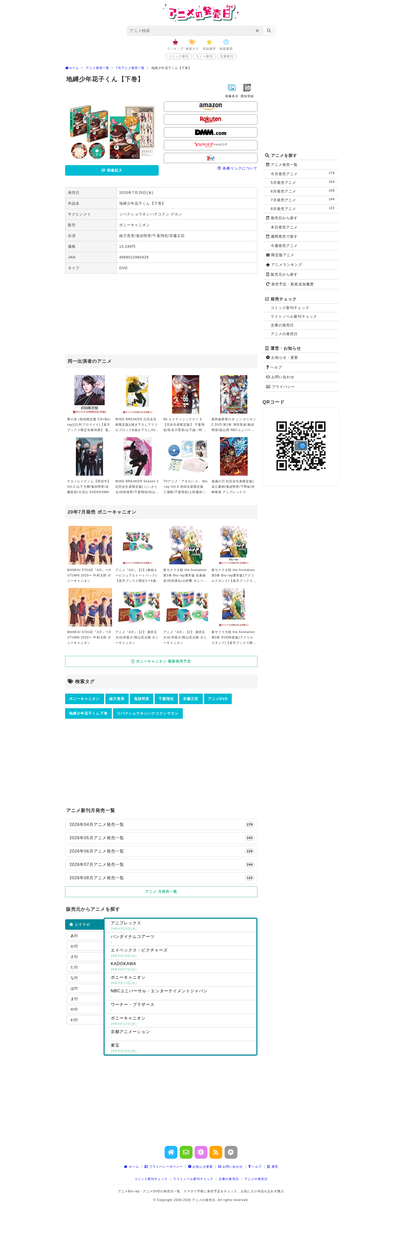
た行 (74, 967)
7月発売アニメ (304, 199)
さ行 (74, 957)
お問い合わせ (280, 377)
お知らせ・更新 (282, 357)
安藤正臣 (190, 699)
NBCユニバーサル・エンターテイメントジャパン (182, 994)
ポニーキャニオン (84, 699)
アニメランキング (284, 265)
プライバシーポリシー (163, 1166)
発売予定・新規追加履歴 (290, 284)
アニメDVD (218, 699)
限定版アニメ (280, 255)
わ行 (74, 1020)
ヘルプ (274, 367)
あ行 (74, 936)
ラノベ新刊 (204, 56)
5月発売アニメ (304, 182)
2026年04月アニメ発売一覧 (162, 824)
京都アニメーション (182, 1034)
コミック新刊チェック (290, 308)
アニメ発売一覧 (282, 165)
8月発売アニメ (304, 208)
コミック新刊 (179, 56)
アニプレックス (182, 926)
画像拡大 (111, 170)
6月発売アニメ (304, 190)
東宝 (182, 1048)
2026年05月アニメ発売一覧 (162, 838)
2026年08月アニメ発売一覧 (162, 878)
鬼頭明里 (141, 699)
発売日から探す (282, 218)
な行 (74, 978)
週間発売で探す (282, 236)
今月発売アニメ (304, 173)
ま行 (74, 999)
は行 (74, 988)
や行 (74, 1009)
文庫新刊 (226, 56)
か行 (74, 946)
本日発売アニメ (284, 227)
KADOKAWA (182, 967)
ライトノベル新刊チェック (294, 316)
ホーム (131, 1166)
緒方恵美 (117, 699)
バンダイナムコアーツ (182, 939)
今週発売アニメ (284, 246)
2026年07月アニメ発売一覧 (162, 864)
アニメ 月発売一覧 (161, 891)
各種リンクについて (237, 168)
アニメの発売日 (284, 334)
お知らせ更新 (200, 1166)
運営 (272, 1166)
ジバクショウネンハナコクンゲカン (148, 713)
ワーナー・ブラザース (182, 1007)
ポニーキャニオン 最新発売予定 (161, 661)
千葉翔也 (166, 699)
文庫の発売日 (282, 325)
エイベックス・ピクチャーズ (182, 953)
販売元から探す (282, 274)
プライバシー (280, 387)
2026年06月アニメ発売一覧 (162, 851)
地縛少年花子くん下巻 (88, 713)
